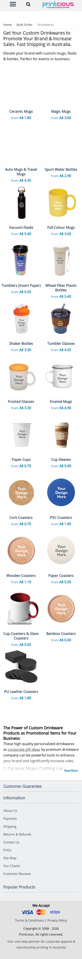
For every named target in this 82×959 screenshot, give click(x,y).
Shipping (9, 826)
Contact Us (11, 842)
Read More (71, 770)
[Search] (28, 4)
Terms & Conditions (29, 920)
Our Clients (11, 866)
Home (7, 25)
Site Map (9, 858)
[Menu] (13, 4)
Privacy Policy (57, 920)
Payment (10, 818)
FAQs (7, 850)
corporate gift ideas (24, 749)
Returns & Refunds (17, 834)
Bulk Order (25, 25)
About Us (10, 810)
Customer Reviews (17, 873)
